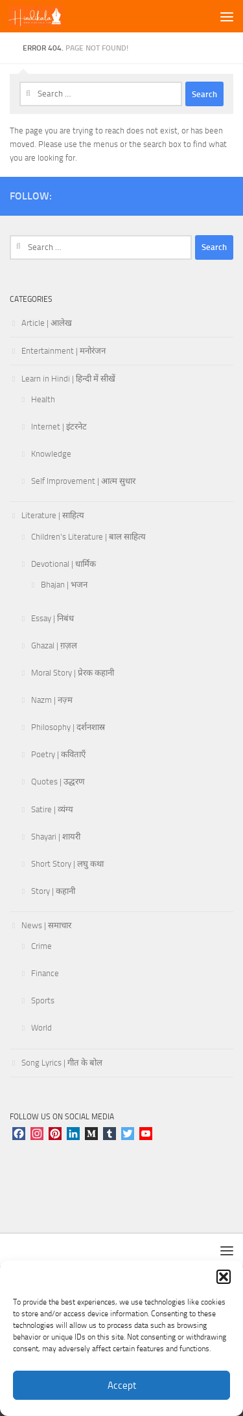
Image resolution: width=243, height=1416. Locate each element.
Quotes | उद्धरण (58, 781)
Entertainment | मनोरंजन (63, 351)
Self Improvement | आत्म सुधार (83, 481)
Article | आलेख (46, 323)
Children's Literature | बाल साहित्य (88, 537)
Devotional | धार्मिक (63, 564)
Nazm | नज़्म (52, 700)
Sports (42, 1000)
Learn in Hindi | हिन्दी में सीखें (68, 378)
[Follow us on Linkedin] (225, 193)
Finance (45, 973)
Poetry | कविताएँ (58, 754)
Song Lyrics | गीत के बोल (61, 1063)
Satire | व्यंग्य (52, 809)
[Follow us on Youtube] (142, 193)
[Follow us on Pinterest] (163, 193)
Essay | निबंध (52, 618)
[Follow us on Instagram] (80, 193)
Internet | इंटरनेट (59, 426)
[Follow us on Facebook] (101, 193)
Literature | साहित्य (52, 515)
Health (43, 399)
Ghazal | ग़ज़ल (54, 645)
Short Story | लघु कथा (67, 864)
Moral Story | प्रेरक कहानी (72, 673)
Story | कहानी (53, 891)
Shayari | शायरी (55, 836)
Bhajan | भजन (64, 584)
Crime (41, 946)
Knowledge (51, 454)
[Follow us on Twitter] (122, 193)
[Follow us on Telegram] (205, 193)
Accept (122, 1385)
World (41, 1028)
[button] (223, 1276)
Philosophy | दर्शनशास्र (68, 727)
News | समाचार (46, 925)
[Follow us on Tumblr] (184, 193)
